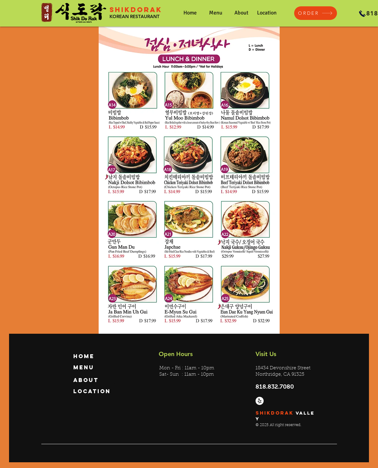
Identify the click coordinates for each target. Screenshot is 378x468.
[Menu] (94, 367)
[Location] (94, 391)
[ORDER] (315, 13)
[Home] (94, 356)
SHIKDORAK (136, 9)
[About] (94, 380)
